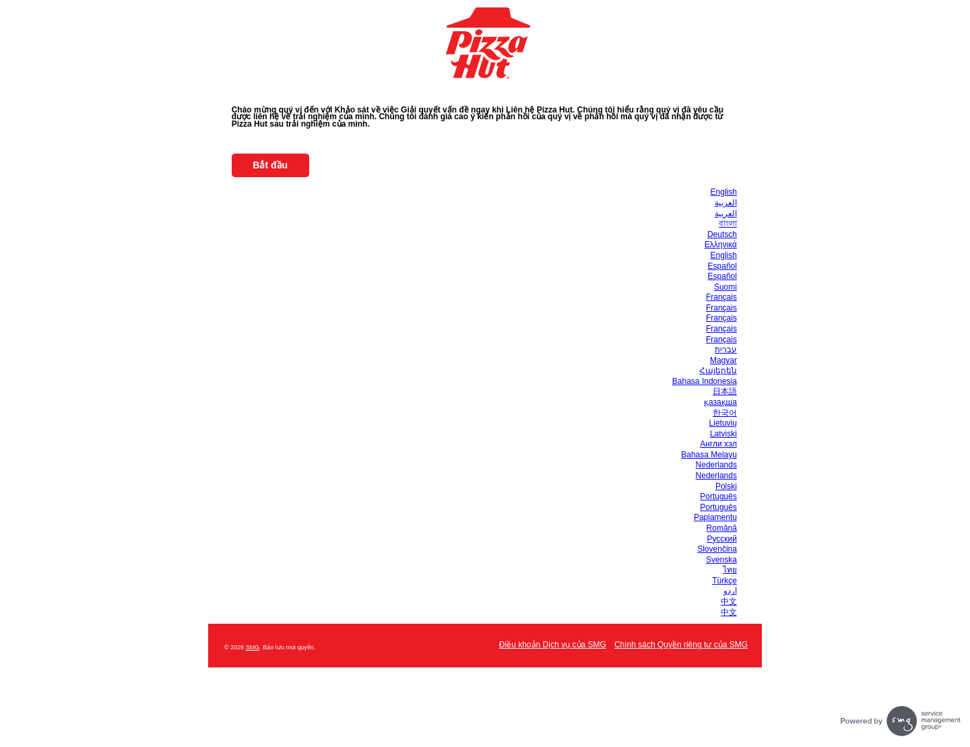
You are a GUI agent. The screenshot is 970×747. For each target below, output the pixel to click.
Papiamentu (715, 517)
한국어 (725, 413)
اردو (730, 590)
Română (722, 528)
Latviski (723, 434)
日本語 (725, 391)
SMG (253, 647)
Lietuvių (723, 423)
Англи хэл (718, 444)
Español (722, 266)
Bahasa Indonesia (704, 381)
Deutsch (722, 234)
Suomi (725, 287)
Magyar (723, 360)
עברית (726, 349)
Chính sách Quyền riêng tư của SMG (681, 644)
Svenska (721, 559)
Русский (722, 539)
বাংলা (728, 223)
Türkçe (724, 580)
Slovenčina (717, 549)
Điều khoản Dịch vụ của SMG (552, 644)
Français (721, 297)
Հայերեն (718, 370)
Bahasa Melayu (709, 454)
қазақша (720, 402)
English (724, 192)
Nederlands (716, 464)
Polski (726, 486)
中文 (729, 601)
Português (718, 496)
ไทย (730, 570)
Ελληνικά (721, 244)
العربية (726, 202)
